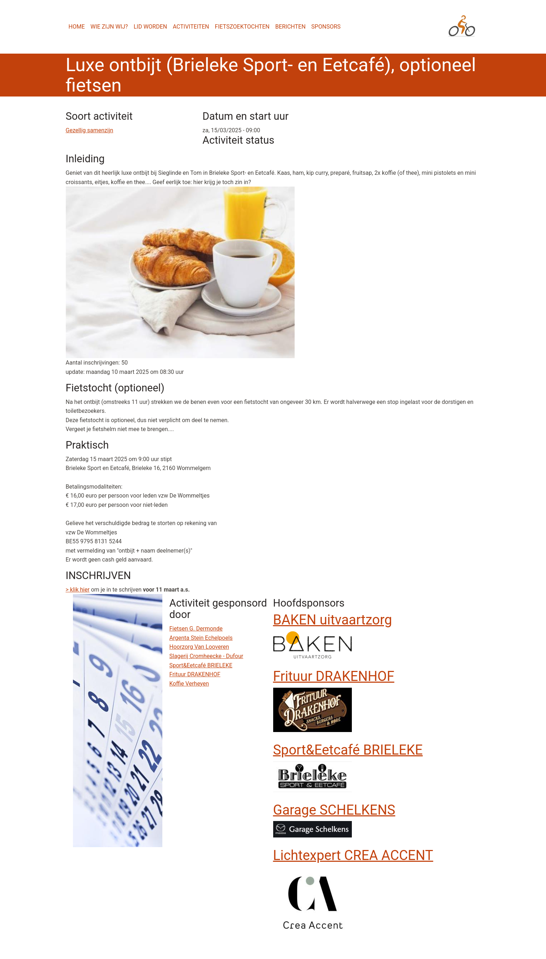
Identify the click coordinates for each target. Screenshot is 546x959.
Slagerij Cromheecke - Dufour (206, 656)
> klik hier (78, 589)
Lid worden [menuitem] (150, 26)
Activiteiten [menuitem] (191, 26)
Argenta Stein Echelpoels (201, 637)
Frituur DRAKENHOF (195, 674)
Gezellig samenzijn (89, 130)
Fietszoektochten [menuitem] (242, 26)
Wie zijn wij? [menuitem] (109, 26)
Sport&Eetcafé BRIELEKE (200, 665)
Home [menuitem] (77, 26)
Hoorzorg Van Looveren (199, 646)
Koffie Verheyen (189, 683)
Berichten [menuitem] (290, 26)
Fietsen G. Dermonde (196, 628)
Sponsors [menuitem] (326, 26)
